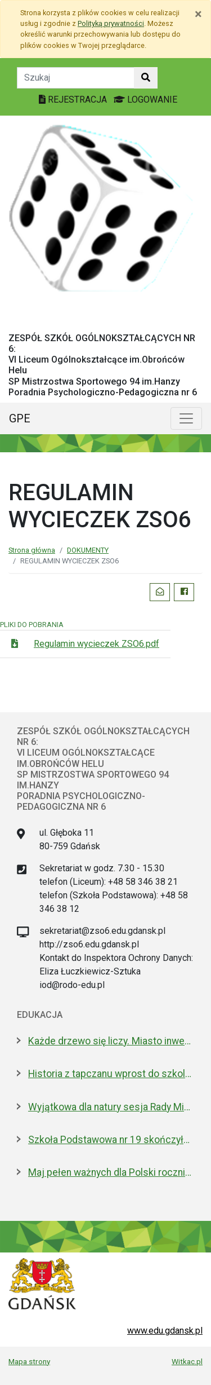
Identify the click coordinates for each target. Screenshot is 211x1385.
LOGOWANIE (145, 99)
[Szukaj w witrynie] (146, 78)
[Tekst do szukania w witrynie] (75, 78)
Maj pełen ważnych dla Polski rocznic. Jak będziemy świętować (111, 1172)
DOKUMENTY (88, 550)
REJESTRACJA (74, 99)
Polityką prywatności (111, 23)
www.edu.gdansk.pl (165, 1330)
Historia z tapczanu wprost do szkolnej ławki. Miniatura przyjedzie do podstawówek (111, 1073)
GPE (19, 418)
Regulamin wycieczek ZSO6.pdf (96, 643)
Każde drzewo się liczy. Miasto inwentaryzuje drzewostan (111, 1041)
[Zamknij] (198, 14)
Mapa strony (29, 1361)
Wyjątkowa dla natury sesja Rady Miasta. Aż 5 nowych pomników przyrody (111, 1107)
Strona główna (31, 550)
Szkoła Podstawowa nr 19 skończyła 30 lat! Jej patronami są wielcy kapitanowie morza (111, 1139)
